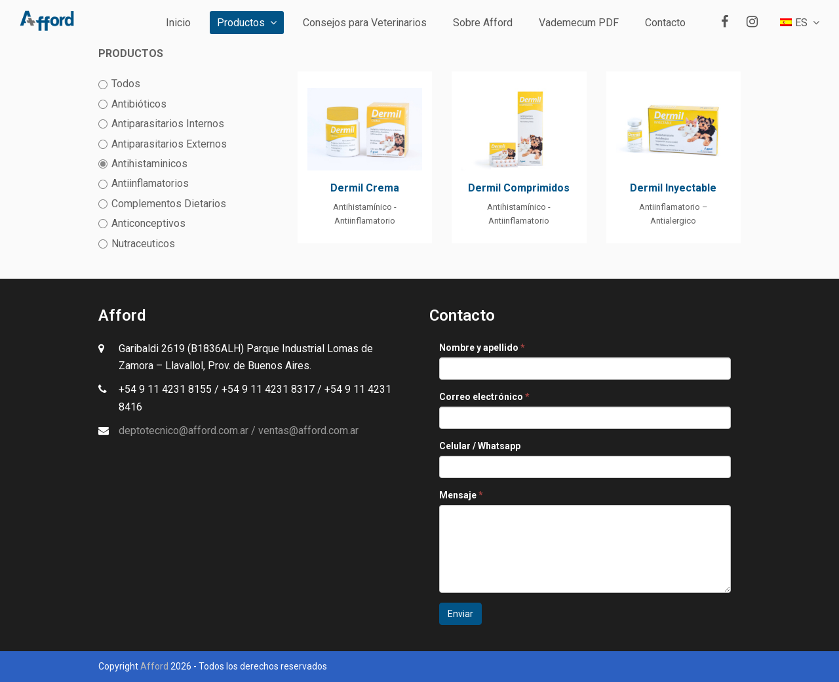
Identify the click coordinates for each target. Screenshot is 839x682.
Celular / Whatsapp (479, 446)
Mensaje (461, 495)
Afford (154, 666)
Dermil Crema (364, 188)
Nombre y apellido (482, 347)
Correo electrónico (484, 396)
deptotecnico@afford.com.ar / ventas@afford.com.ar (239, 430)
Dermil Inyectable (673, 188)
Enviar (460, 614)
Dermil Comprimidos (519, 188)
